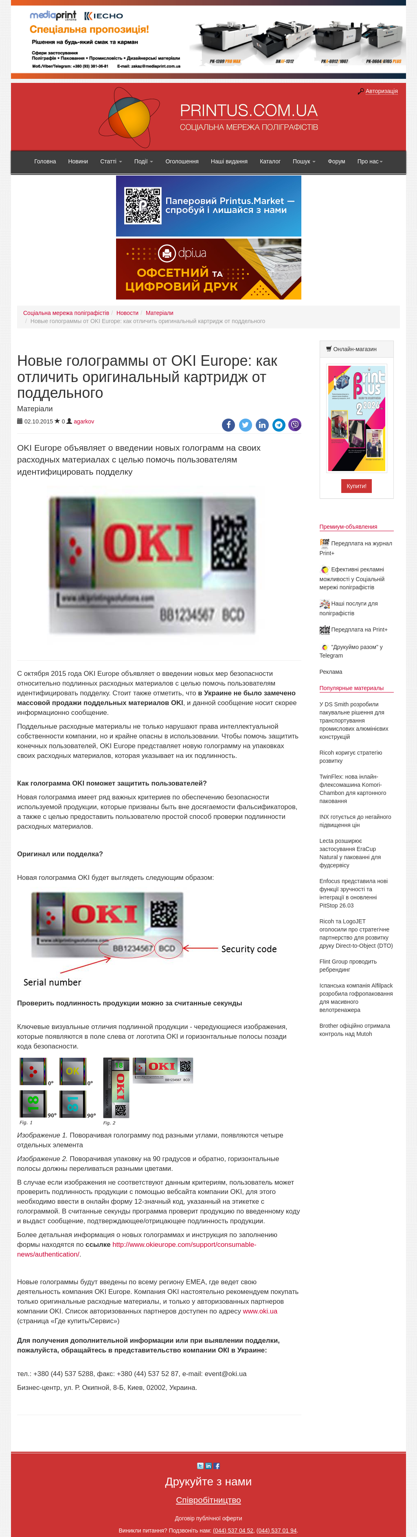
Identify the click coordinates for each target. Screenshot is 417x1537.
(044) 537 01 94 (277, 1530)
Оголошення (181, 161)
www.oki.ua (260, 1311)
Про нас (370, 161)
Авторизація (382, 91)
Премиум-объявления (348, 526)
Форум (336, 161)
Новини (78, 161)
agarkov (84, 421)
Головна (45, 161)
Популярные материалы (352, 688)
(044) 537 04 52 (233, 1530)
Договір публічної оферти (208, 1518)
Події (144, 161)
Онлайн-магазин (355, 349)
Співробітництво (208, 1499)
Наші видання (229, 161)
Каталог (270, 161)
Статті (111, 161)
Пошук (304, 161)
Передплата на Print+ (354, 629)
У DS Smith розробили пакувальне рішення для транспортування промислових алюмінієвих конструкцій (354, 720)
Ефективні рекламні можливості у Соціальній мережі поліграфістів (352, 578)
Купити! (357, 486)
